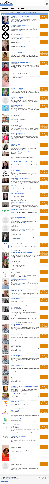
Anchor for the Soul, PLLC (17, 260)
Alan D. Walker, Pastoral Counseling (20, 178)
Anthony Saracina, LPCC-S (17, 324)
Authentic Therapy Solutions (18, 436)
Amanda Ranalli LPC (16, 233)
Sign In (46, 0)
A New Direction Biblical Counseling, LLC (21, 16)
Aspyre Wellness (15, 401)
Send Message (44, 18)
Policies (6, 481)
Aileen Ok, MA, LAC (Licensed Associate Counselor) (24, 161)
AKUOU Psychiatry (15, 170)
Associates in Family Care (17, 419)
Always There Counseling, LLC (18, 217)
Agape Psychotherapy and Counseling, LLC (22, 152)
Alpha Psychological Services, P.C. (19, 209)
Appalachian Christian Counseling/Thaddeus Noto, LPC (25, 386)
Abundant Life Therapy (17, 88)
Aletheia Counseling (16, 185)
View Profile (44, 16)
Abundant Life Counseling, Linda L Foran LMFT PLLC (24, 72)
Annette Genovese (15, 298)
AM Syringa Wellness (16, 225)
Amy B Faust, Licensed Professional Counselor (23, 252)
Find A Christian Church (5, 479)
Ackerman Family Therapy (17, 105)
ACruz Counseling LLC (16, 125)
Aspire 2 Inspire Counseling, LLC (19, 393)
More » (21, 21)
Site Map (2, 481)
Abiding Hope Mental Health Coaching (20, 62)
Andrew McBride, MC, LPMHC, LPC (19, 279)
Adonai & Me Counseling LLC (18, 133)
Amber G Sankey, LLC (16, 243)
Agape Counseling (15, 144)
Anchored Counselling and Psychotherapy (21, 271)
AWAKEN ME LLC (15, 446)
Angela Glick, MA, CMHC (17, 290)
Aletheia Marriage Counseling (18, 193)
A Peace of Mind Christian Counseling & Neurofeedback (25, 41)
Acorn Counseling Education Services (20, 114)
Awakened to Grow (16, 463)
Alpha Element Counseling (17, 202)
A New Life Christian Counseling (19, 25)
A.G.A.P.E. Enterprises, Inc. (17, 52)
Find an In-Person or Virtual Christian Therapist (9, 478)
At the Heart (14, 426)
